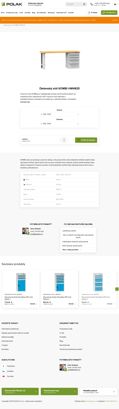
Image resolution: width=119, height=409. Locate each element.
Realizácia (51, 13)
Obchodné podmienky (10, 329)
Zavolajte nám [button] (92, 4)
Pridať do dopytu (88, 140)
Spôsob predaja (8, 337)
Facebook (11, 366)
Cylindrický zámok (69, 231)
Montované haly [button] (51, 391)
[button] (115, 4)
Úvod (2, 13)
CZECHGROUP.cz (111, 401)
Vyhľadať (84, 4)
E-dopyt (94, 12)
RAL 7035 (46, 114)
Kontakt (71, 13)
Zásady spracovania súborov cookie (15, 333)
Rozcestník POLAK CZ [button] (15, 391)
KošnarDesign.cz (91, 401)
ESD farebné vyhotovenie (72, 246)
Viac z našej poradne (70, 250)
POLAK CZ (12, 4)
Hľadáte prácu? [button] (90, 391)
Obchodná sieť (61, 13)
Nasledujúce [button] (117, 289)
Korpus (59, 110)
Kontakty (5, 349)
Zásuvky (59, 119)
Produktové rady (12, 13)
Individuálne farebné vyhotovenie (75, 242)
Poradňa (27, 13)
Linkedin (10, 371)
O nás (21, 13)
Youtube (10, 376)
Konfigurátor (111, 12)
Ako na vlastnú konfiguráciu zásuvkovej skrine (78, 236)
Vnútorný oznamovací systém (71, 349)
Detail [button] (32, 304)
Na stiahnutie (41, 13)
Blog (33, 13)
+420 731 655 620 (102, 3)
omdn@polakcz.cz (36, 234)
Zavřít (114, 20)
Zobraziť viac (25, 102)
